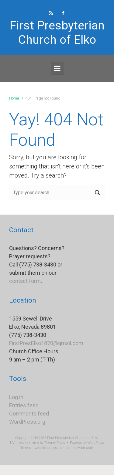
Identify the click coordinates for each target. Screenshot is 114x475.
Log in (16, 397)
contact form (25, 281)
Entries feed (24, 405)
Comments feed (29, 413)
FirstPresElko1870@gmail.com (46, 343)
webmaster (85, 448)
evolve (23, 443)
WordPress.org (27, 422)
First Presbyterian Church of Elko (57, 33)
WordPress (96, 443)
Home (14, 98)
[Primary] (57, 68)
